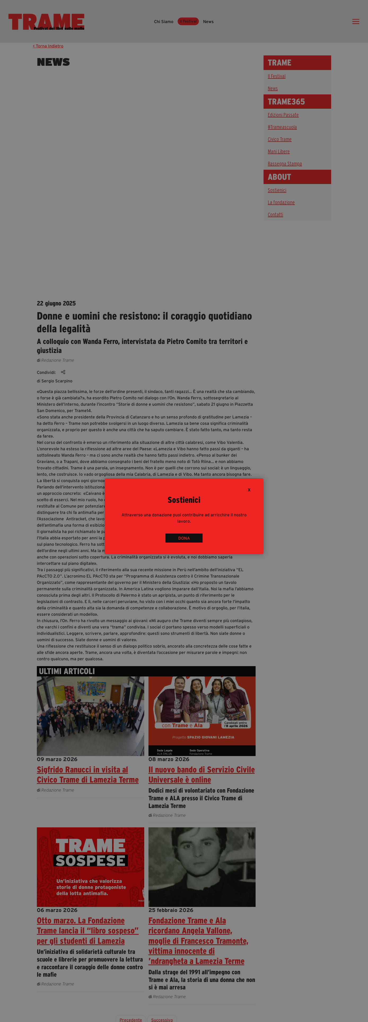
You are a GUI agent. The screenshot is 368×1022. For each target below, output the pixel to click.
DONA (184, 538)
